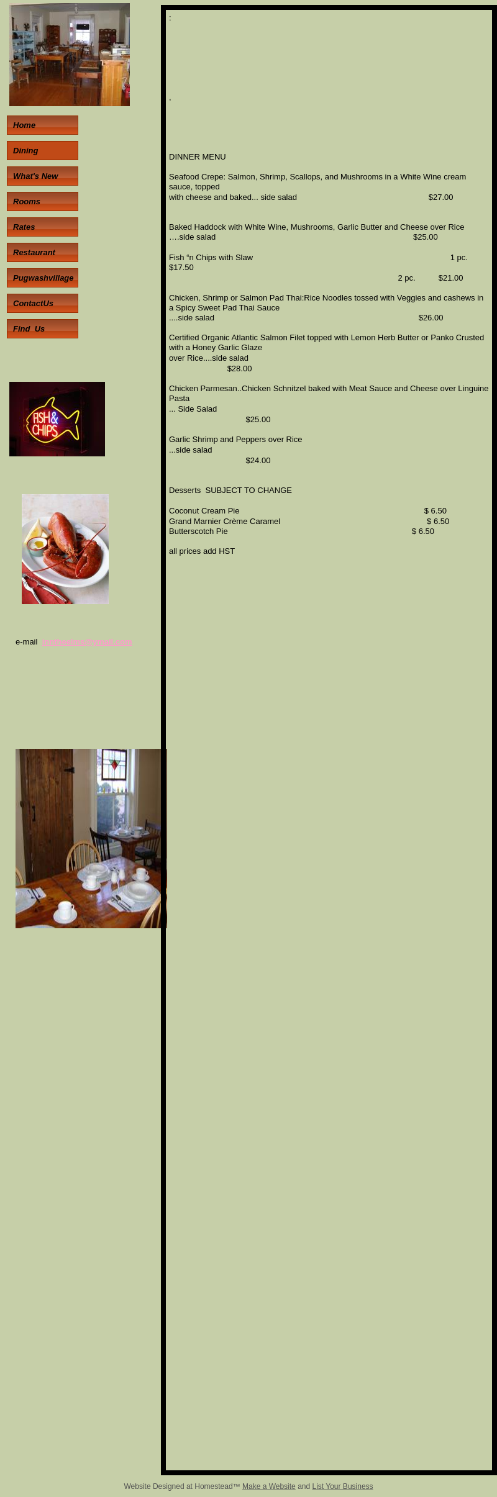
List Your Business (342, 1486)
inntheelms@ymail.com (87, 641)
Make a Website (269, 1486)
